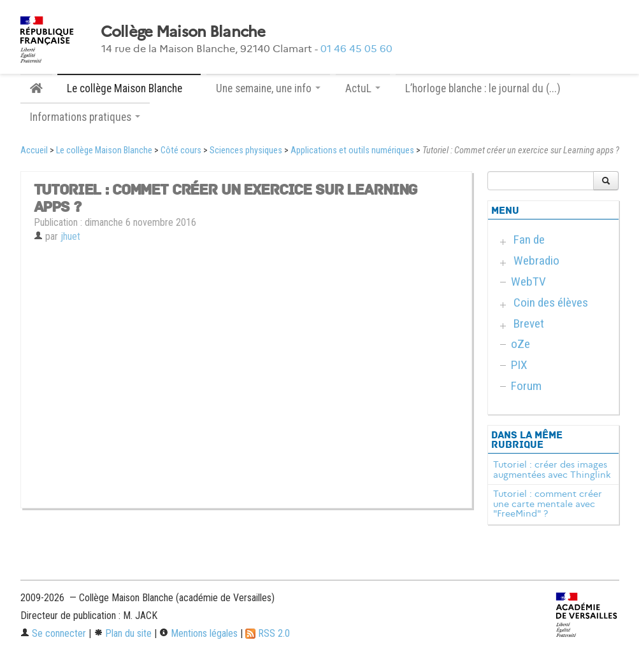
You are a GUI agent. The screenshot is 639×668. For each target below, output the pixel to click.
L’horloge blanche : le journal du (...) (483, 88)
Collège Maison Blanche (183, 31)
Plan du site (123, 633)
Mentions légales (198, 633)
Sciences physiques (246, 150)
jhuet (70, 236)
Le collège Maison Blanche (104, 150)
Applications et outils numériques (352, 150)
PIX (519, 365)
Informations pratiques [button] (85, 117)
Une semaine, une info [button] (268, 88)
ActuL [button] (362, 88)
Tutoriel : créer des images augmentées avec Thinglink (552, 469)
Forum (526, 386)
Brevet (528, 323)
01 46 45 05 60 (356, 49)
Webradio (536, 260)
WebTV (528, 281)
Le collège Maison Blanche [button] (129, 88)
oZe (520, 344)
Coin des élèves (550, 302)
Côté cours (181, 150)
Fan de (529, 239)
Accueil (34, 150)
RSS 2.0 (267, 633)
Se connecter (53, 633)
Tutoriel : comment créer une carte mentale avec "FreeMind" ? (547, 504)
